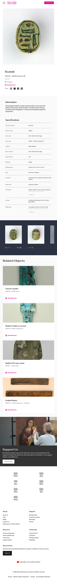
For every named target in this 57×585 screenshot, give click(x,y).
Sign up (7, 553)
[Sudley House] (41, 490)
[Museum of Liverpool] (15, 475)
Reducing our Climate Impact (11, 524)
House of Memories (8, 535)
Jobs (4, 517)
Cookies (32, 577)
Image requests (7, 540)
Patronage (32, 519)
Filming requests (34, 537)
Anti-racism (6, 537)
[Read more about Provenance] (40, 192)
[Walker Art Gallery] (15, 490)
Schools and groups (8, 533)
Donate (31, 522)
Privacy (10, 577)
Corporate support (34, 517)
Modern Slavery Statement (21, 577)
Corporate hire (33, 533)
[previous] (7, 247)
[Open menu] (4, 3)
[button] (13, 235)
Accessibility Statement (43, 577)
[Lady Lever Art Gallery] (15, 498)
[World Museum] (41, 475)
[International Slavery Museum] (15, 482)
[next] (30, 247)
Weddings (32, 540)
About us (5, 515)
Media (4, 519)
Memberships (33, 515)
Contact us (6, 522)
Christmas (32, 535)
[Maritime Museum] (41, 482)
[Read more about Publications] (40, 209)
